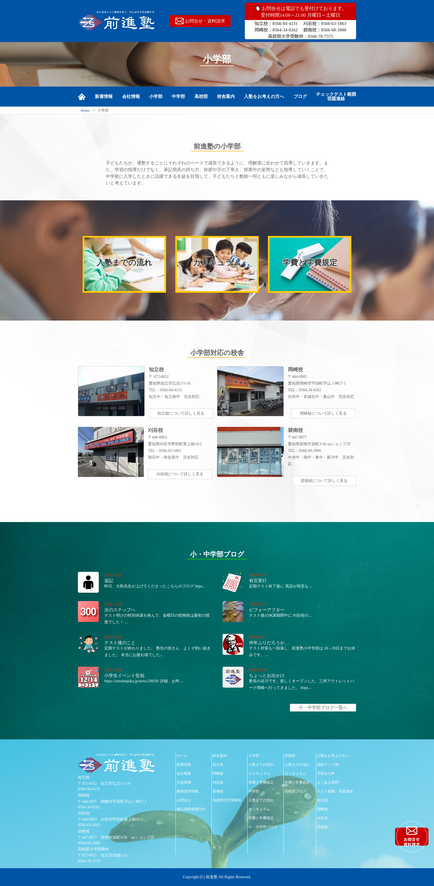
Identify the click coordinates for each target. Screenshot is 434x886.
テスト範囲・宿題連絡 (335, 791)
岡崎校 (218, 773)
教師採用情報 (187, 791)
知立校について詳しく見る (180, 413)
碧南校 (218, 791)
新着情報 (104, 96)
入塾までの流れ (261, 764)
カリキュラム (259, 773)
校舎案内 (226, 96)
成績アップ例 (328, 764)
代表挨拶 (184, 782)
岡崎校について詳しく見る (323, 413)
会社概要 (184, 773)
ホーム (182, 756)
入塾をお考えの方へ (264, 96)
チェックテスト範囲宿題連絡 (336, 96)
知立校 (218, 764)
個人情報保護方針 (191, 809)
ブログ (300, 96)
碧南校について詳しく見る (324, 481)
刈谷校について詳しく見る (180, 474)
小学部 (155, 96)
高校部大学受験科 (227, 800)
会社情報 (131, 96)
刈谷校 (218, 782)
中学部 (178, 96)
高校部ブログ (295, 791)
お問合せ (184, 800)
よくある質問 (328, 782)
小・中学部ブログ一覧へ (323, 707)
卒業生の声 (326, 773)
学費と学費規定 (261, 782)
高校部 (201, 96)
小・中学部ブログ (262, 827)
